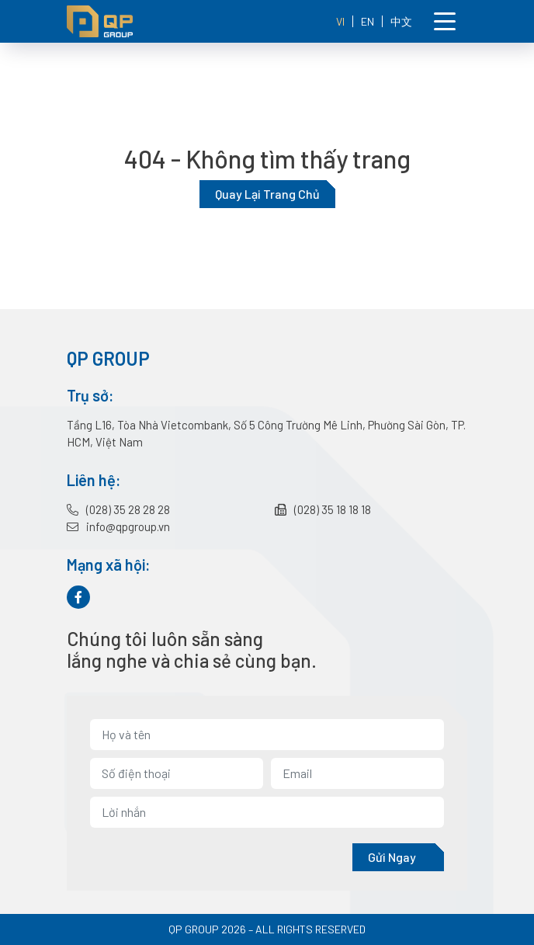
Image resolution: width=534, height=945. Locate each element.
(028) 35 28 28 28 (118, 509)
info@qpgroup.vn (118, 526)
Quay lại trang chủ (267, 193)
